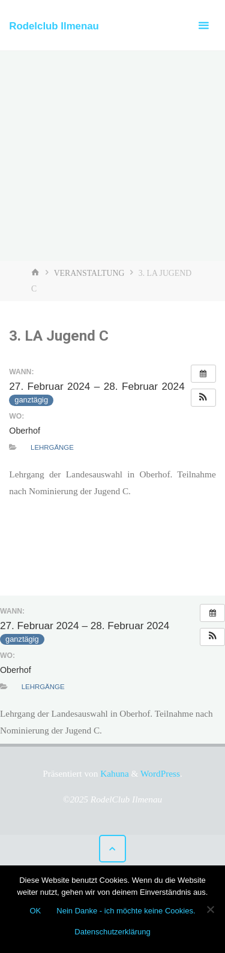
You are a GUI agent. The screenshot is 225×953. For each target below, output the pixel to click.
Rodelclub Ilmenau (54, 26)
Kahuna (113, 773)
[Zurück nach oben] (113, 848)
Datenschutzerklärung (112, 931)
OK (35, 910)
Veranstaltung (89, 273)
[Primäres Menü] (203, 25)
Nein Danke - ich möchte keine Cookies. (125, 910)
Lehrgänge (52, 447)
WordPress (160, 773)
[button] (203, 397)
